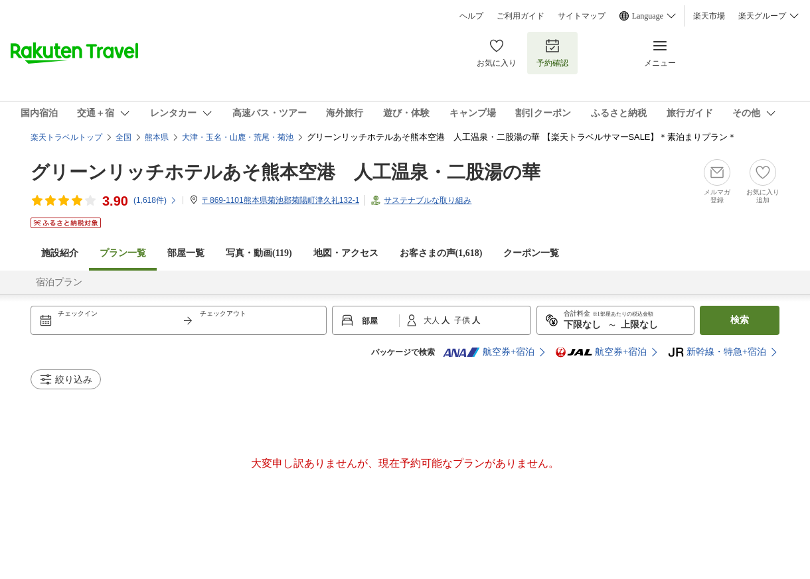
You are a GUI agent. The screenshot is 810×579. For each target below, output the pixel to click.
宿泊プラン (59, 282)
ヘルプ (471, 16)
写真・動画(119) (259, 253)
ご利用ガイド (520, 16)
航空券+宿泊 (488, 352)
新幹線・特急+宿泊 (717, 352)
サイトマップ (582, 16)
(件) (155, 200)
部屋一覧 (185, 253)
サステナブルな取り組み (427, 200)
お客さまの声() (441, 253)
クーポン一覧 (531, 253)
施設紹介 (59, 253)
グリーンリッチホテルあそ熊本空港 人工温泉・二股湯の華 (285, 172)
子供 (463, 320)
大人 (433, 320)
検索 (739, 320)
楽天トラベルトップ (66, 137)
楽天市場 (709, 16)
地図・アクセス (345, 253)
